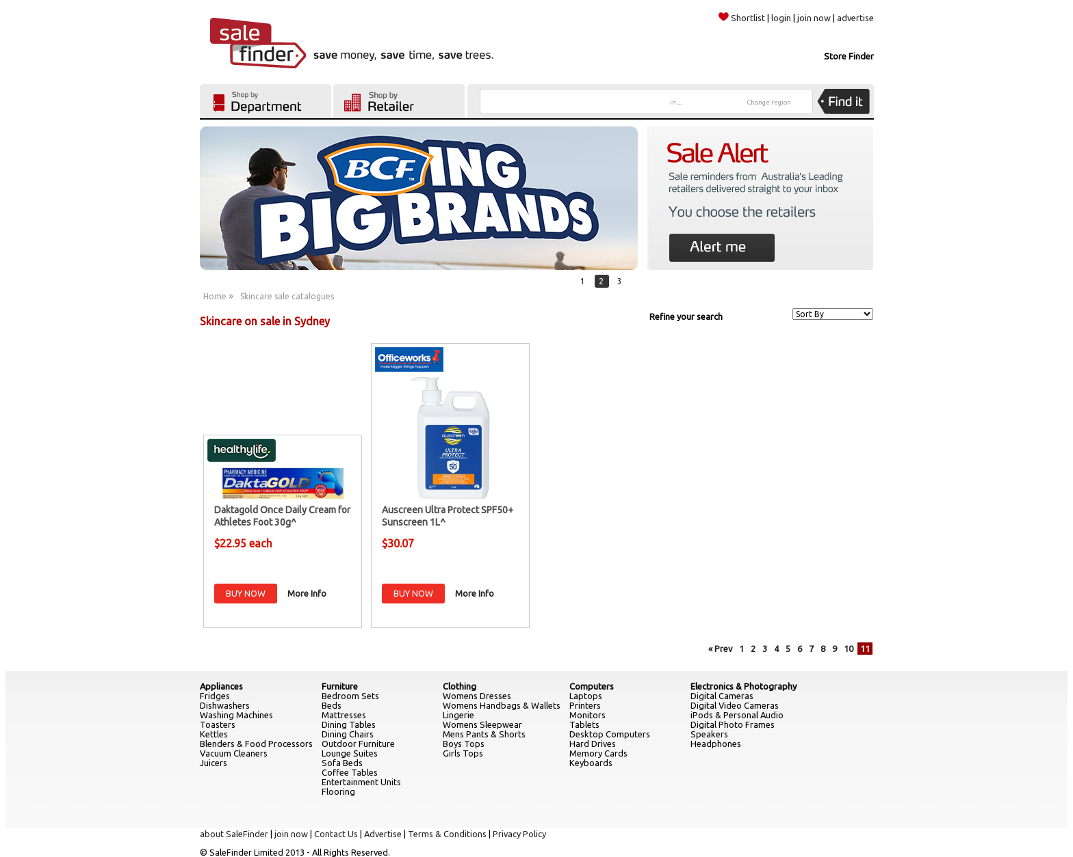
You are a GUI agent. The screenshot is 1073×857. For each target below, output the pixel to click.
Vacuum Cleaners (234, 753)
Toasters (217, 724)
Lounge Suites (350, 753)
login (781, 18)
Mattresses (344, 715)
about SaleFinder (234, 834)
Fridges (215, 695)
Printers (585, 705)
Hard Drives (592, 743)
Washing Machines (236, 715)
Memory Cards (598, 753)
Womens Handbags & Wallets (501, 705)
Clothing (459, 686)
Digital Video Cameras (734, 705)
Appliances (221, 686)
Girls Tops (463, 753)
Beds (331, 705)
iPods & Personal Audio (737, 715)
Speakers (709, 734)
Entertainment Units (361, 782)
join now (814, 18)
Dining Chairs (348, 734)
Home (215, 296)
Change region (769, 102)
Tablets (584, 724)
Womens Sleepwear (482, 724)
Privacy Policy (519, 834)
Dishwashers (225, 705)
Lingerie (458, 715)
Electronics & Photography (743, 686)
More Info (306, 593)
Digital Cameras (721, 695)
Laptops (585, 695)
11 (865, 648)
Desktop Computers (609, 734)
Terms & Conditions (447, 834)
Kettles (214, 734)
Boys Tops (463, 743)
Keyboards (590, 762)
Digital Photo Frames (732, 724)
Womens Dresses (477, 695)
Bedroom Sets (350, 695)
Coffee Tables (350, 772)
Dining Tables (349, 724)
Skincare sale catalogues (287, 296)
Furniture (340, 686)
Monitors (587, 715)
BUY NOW (246, 593)
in (676, 102)
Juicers (213, 762)
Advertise (383, 834)
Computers (591, 686)
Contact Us (336, 834)
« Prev (720, 648)
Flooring (338, 791)
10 (848, 648)
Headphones (715, 743)
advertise (855, 18)
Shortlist (742, 18)
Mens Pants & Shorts (484, 734)
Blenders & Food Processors (256, 743)
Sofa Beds (342, 762)
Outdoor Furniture (358, 743)
